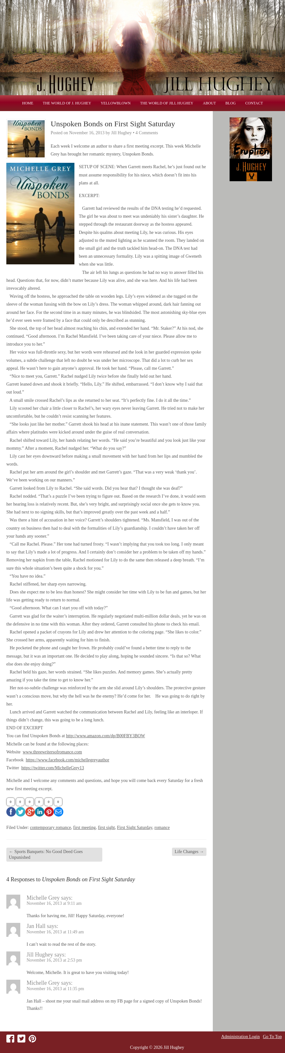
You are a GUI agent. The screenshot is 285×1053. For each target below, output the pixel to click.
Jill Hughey (40, 954)
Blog (230, 103)
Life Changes (189, 851)
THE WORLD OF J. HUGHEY (67, 103)
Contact (254, 103)
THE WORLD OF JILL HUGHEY (166, 103)
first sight (106, 827)
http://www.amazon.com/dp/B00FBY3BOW (105, 735)
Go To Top (272, 1037)
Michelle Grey (43, 898)
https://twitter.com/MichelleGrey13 (52, 767)
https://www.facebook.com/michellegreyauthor (67, 760)
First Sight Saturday (134, 827)
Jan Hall (36, 926)
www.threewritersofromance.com (52, 752)
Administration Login (240, 1037)
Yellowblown (116, 103)
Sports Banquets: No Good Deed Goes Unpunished (46, 854)
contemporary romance (50, 827)
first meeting (84, 827)
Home (27, 103)
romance (162, 827)
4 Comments (147, 132)
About (209, 103)
